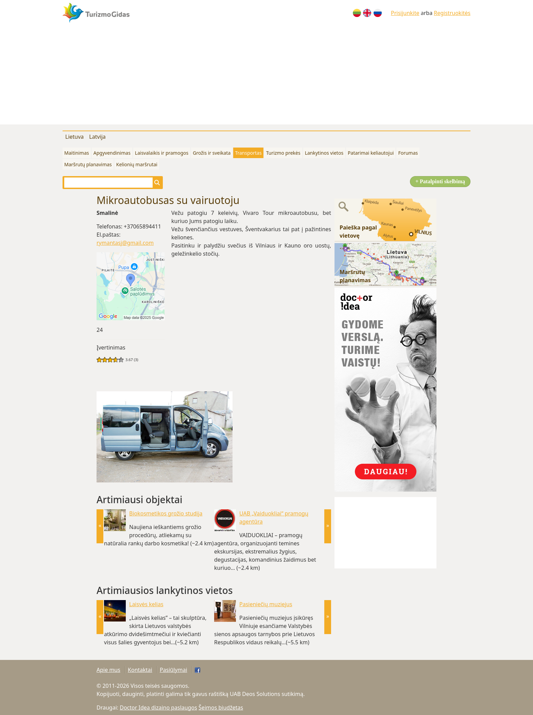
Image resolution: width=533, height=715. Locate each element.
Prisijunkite (405, 13)
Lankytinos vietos (324, 153)
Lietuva (74, 136)
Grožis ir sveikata (211, 153)
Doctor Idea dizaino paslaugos (158, 707)
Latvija (97, 136)
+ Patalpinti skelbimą (440, 181)
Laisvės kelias (146, 604)
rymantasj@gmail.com (125, 242)
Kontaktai (140, 670)
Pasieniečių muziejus (265, 604)
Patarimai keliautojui (371, 153)
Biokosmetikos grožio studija (166, 513)
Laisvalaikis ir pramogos (161, 153)
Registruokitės (452, 13)
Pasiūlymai (173, 670)
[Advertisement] (266, 76)
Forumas (408, 153)
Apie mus (108, 670)
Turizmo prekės (283, 153)
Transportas (248, 153)
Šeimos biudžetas (221, 707)
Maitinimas (76, 153)
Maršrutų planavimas (88, 164)
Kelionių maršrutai (136, 164)
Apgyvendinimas (112, 153)
